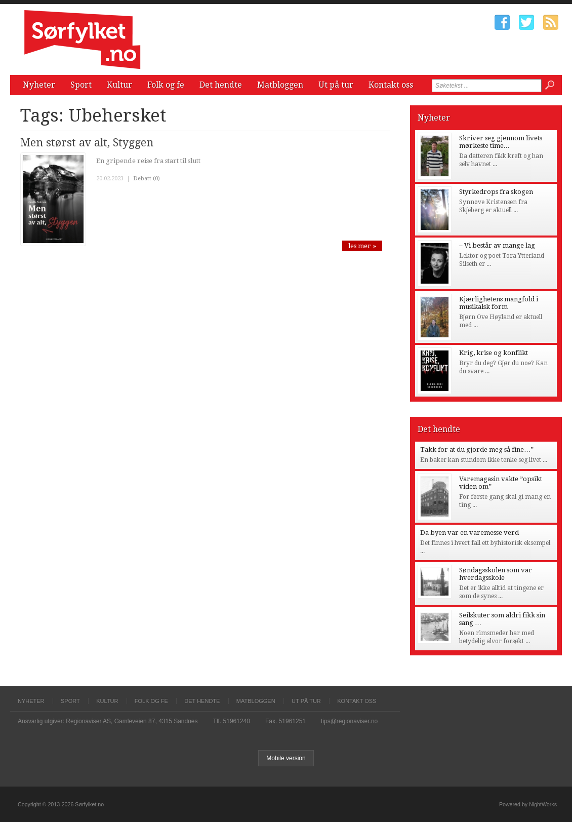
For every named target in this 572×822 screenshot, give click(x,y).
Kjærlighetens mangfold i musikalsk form (498, 302)
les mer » (362, 246)
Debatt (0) (146, 178)
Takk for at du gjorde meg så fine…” (477, 449)
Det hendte (220, 85)
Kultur (119, 85)
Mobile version (285, 758)
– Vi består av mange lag (497, 245)
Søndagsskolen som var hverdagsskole (495, 573)
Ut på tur (335, 85)
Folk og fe (165, 85)
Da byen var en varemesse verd (469, 532)
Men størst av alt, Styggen (86, 142)
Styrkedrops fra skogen (496, 191)
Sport (81, 85)
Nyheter (39, 85)
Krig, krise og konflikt (493, 353)
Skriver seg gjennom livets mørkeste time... (500, 141)
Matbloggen (280, 85)
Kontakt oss (391, 85)
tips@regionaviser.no (349, 721)
